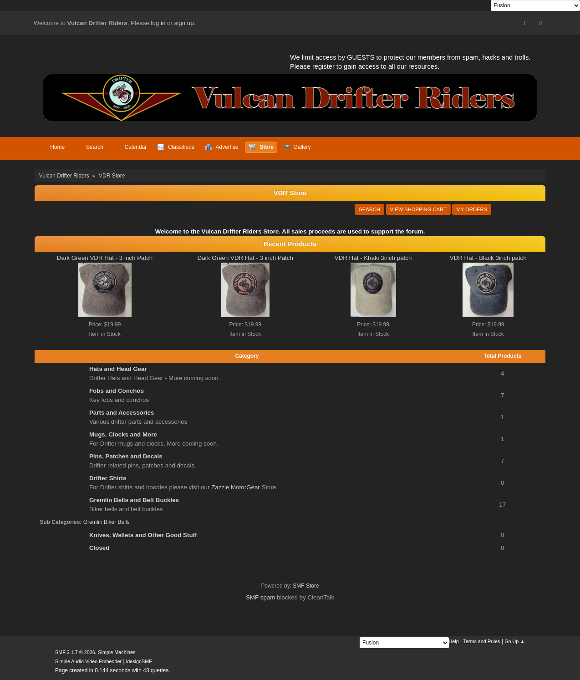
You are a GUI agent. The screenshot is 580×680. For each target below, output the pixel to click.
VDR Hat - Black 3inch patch (488, 257)
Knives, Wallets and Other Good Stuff (143, 535)
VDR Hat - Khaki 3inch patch (373, 257)
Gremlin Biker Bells (106, 522)
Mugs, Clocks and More (123, 434)
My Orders (471, 209)
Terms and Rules (481, 641)
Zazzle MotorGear (235, 487)
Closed (99, 547)
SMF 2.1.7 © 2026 (75, 652)
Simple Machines (116, 652)
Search (369, 209)
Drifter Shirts (107, 478)
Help (454, 641)
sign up (184, 23)
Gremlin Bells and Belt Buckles (134, 500)
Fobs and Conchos (116, 390)
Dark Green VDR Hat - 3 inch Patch (105, 257)
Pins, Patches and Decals (126, 456)
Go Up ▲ (514, 641)
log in (158, 23)
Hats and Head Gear (118, 368)
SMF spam (260, 597)
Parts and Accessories (121, 412)
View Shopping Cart (418, 209)
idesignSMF (139, 661)
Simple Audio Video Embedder (88, 661)
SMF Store (306, 586)
